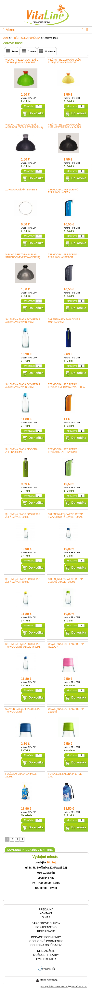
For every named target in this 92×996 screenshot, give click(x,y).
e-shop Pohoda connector (54, 986)
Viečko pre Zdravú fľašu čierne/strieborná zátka (64, 126)
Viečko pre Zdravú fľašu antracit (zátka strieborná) (24, 126)
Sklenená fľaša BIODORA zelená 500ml (21, 450)
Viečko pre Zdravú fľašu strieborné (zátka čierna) (22, 256)
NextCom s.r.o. (79, 986)
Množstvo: (29, 106)
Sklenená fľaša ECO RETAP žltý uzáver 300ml (22, 515)
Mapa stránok (49, 980)
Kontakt (46, 913)
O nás (46, 917)
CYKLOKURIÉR (46, 959)
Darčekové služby (46, 923)
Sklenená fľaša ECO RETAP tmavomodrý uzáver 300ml (65, 515)
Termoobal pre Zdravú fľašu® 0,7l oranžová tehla (66, 386)
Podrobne (50, 51)
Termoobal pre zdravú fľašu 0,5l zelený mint (63, 450)
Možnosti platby (46, 954)
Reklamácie (46, 951)
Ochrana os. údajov (46, 945)
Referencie (46, 931)
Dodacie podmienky (46, 937)
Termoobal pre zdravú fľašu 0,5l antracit (63, 256)
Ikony (15, 51)
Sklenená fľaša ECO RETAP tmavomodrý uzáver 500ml (22, 645)
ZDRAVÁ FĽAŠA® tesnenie (21, 189)
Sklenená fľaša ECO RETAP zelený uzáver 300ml (65, 580)
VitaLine (46, 12)
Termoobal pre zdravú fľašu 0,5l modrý (63, 191)
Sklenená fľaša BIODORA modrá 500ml (64, 321)
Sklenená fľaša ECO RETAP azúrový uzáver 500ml (22, 386)
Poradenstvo (46, 927)
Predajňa (46, 909)
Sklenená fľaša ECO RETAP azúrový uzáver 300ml (22, 321)
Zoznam (32, 51)
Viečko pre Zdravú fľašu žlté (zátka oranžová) (64, 61)
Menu (9, 30)
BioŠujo (52, 862)
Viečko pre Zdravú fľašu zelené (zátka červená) (21, 61)
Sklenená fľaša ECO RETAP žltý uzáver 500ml (22, 580)
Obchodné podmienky (46, 941)
